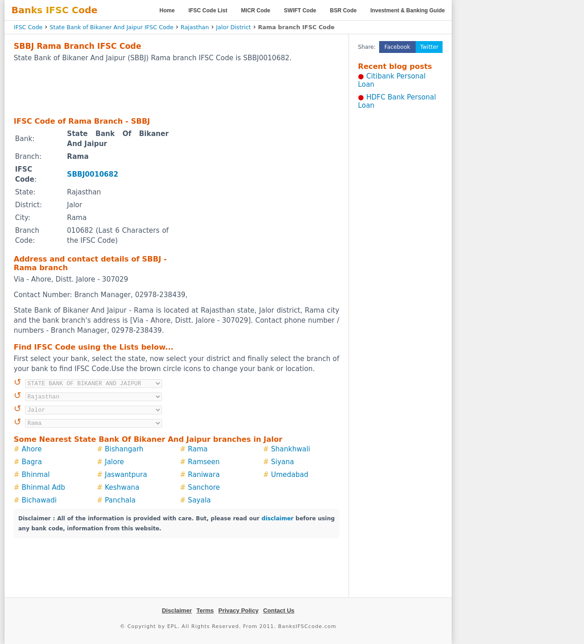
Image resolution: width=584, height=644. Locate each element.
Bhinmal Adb (43, 487)
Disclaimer (177, 610)
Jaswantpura (126, 475)
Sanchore (204, 487)
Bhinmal (36, 475)
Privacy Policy (239, 610)
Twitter (429, 47)
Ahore (32, 449)
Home (167, 10)
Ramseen (204, 462)
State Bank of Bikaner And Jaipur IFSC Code (111, 27)
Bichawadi (39, 500)
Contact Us (279, 610)
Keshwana (122, 487)
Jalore (114, 462)
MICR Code (255, 10)
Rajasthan (195, 27)
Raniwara (204, 475)
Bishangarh (124, 449)
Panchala (120, 500)
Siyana (282, 462)
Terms (205, 610)
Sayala (199, 500)
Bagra (32, 462)
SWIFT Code (300, 10)
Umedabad (289, 475)
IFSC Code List (207, 10)
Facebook (397, 47)
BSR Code (343, 10)
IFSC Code (28, 27)
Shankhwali (290, 449)
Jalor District (233, 27)
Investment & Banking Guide (407, 10)
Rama (198, 449)
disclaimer (277, 518)
